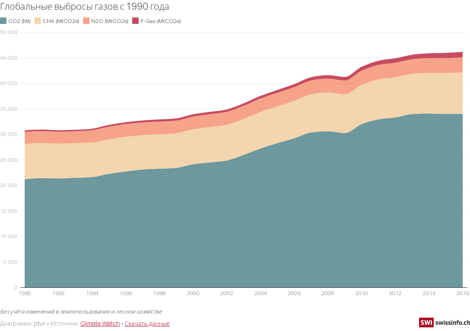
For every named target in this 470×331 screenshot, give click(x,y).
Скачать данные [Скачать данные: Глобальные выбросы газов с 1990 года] (147, 323)
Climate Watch (100, 323)
